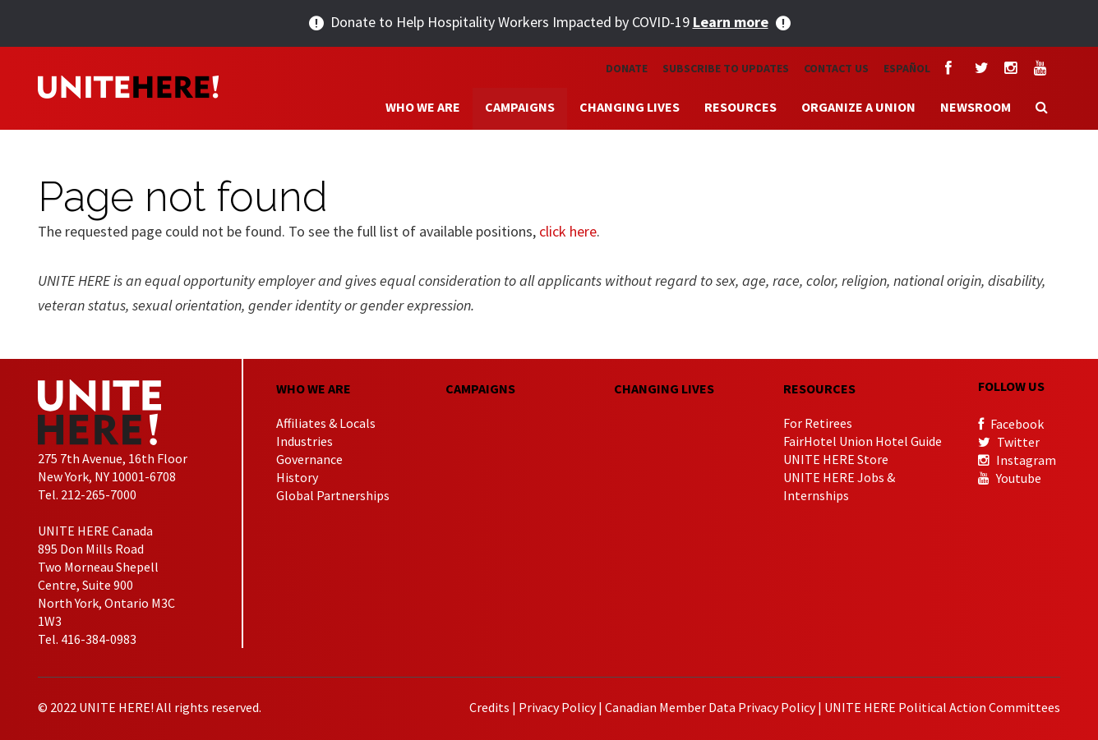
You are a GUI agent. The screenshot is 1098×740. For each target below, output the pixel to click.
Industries (304, 441)
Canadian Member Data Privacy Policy (710, 707)
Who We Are (422, 107)
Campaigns (520, 107)
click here (568, 231)
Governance (309, 459)
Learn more (730, 21)
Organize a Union (858, 107)
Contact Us (836, 68)
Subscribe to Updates (725, 68)
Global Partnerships (333, 495)
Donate (627, 68)
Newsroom (975, 107)
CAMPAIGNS (480, 388)
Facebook (1011, 424)
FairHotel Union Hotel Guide (862, 441)
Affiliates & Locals (326, 423)
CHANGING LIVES (664, 388)
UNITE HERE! (128, 87)
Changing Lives (629, 107)
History (297, 477)
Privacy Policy (557, 707)
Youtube (1009, 478)
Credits (489, 707)
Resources (740, 107)
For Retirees (817, 423)
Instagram (1017, 460)
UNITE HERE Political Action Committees (942, 707)
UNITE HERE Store (835, 459)
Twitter (1009, 442)
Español (906, 68)
